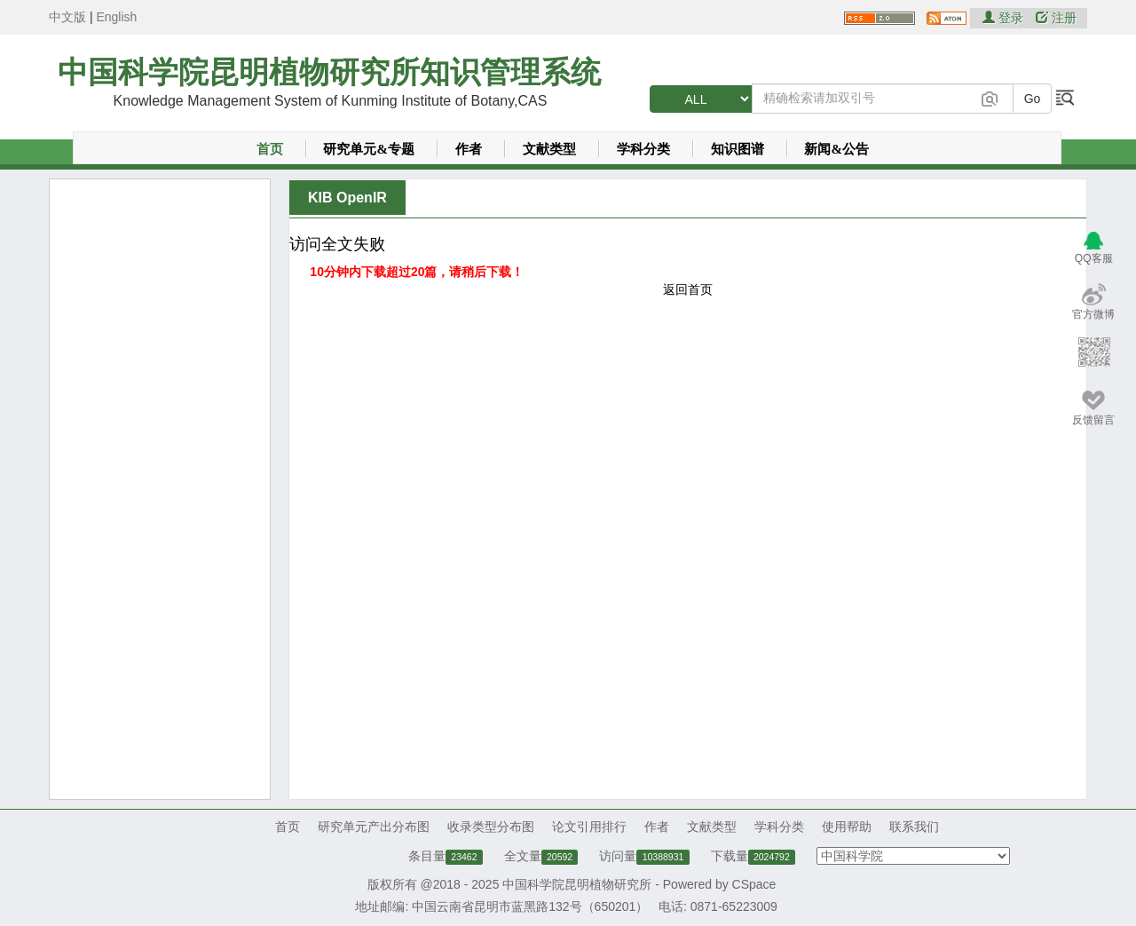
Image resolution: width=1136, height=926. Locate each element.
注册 (1056, 18)
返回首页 (688, 289)
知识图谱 (737, 149)
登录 (1004, 18)
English (116, 17)
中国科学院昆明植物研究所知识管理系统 (329, 72)
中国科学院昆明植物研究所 (576, 884)
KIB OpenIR (347, 197)
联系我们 (914, 826)
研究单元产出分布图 (374, 826)
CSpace (754, 884)
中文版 (67, 17)
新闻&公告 (836, 149)
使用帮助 (847, 826)
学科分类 (643, 149)
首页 (269, 149)
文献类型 (549, 149)
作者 (468, 149)
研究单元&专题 (368, 149)
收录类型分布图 (490, 826)
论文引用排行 (589, 826)
